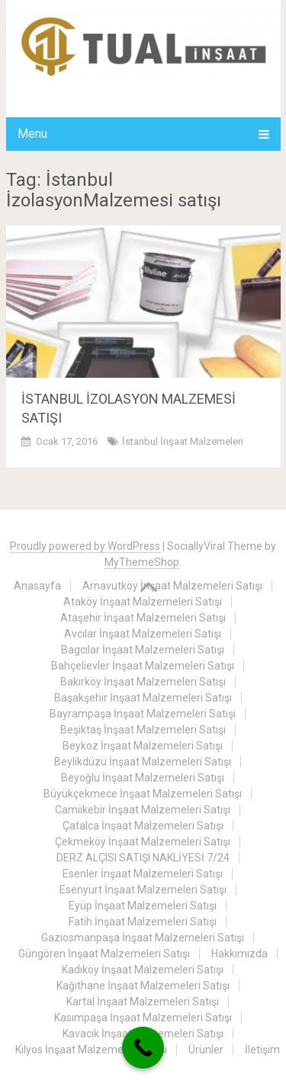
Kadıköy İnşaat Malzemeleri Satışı (142, 969)
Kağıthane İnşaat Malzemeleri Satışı (143, 985)
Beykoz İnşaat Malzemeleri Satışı (143, 746)
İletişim (262, 1049)
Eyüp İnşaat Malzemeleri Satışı (143, 905)
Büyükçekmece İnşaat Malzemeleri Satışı (142, 794)
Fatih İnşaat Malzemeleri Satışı (143, 921)
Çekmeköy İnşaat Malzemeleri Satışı (142, 842)
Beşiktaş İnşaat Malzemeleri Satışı (143, 730)
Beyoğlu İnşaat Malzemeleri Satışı (142, 778)
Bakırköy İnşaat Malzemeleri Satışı (143, 682)
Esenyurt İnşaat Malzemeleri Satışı (143, 889)
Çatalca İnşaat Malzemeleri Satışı (143, 826)
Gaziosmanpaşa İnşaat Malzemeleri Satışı (142, 937)
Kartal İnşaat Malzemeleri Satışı (142, 1001)
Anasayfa (37, 586)
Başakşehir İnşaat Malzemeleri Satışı (143, 698)
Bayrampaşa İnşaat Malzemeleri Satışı (143, 714)
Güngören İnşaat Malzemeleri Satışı (104, 953)
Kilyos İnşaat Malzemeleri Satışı (91, 1049)
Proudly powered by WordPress (85, 546)
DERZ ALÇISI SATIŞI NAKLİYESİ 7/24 (143, 858)
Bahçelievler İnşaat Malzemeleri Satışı (142, 666)
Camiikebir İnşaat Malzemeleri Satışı (142, 810)
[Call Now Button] (143, 1048)
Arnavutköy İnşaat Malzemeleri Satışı (172, 586)
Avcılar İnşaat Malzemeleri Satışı (142, 634)
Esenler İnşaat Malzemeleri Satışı (143, 874)
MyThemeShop (141, 562)
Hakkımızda (239, 953)
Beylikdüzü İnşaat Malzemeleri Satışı (142, 762)
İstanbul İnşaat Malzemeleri (182, 441)
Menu (32, 133)
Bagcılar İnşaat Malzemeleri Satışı (142, 650)
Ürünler (205, 1049)
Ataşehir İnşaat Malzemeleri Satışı (143, 618)
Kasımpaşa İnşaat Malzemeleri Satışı (143, 1017)
